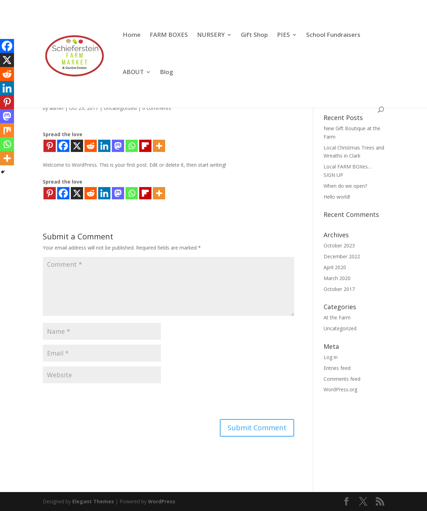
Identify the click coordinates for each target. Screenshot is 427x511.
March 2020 (337, 278)
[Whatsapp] (132, 146)
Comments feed (342, 379)
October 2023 (339, 245)
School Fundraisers (333, 35)
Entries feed (337, 368)
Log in (331, 357)
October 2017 (339, 289)
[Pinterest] (49, 146)
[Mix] (7, 130)
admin (56, 108)
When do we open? (345, 185)
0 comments (156, 108)
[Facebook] (63, 146)
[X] (77, 146)
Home (132, 35)
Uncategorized (120, 108)
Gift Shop (254, 35)
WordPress (161, 501)
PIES (283, 35)
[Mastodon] (118, 146)
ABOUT (133, 72)
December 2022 (342, 256)
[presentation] (96, 402)
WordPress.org (340, 389)
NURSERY (211, 35)
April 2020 (335, 267)
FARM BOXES (169, 35)
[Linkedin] (104, 146)
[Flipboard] (145, 146)
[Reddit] (90, 146)
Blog (166, 72)
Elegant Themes (93, 501)
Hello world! (337, 196)
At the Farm (337, 317)
